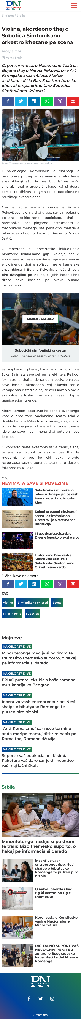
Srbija (21, 15)
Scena (57, 602)
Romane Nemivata (13, 5)
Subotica (32, 613)
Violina (8, 602)
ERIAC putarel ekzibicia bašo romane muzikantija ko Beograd (38, 682)
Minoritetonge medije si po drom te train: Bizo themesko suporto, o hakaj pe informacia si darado (39, 658)
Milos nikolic (12, 613)
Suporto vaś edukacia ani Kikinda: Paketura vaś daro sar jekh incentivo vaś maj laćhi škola (38, 760)
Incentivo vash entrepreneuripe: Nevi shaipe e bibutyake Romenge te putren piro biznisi (38, 706)
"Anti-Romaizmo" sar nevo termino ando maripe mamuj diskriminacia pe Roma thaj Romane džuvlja (39, 733)
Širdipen (8, 15)
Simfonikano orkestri (33, 602)
